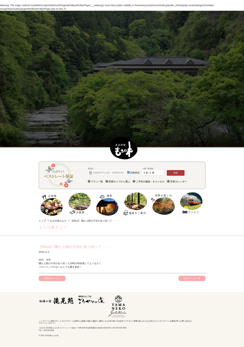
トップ (42, 220)
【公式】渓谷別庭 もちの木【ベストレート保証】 (124, 148)
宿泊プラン (55, 321)
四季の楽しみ (163, 204)
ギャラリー (163, 321)
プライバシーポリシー (47, 323)
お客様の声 (174, 321)
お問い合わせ (185, 321)
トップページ (44, 321)
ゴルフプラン (66, 321)
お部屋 (79, 204)
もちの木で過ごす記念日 (114, 321)
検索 (176, 173)
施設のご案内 (135, 204)
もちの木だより (58, 220)
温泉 (107, 204)
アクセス (191, 204)
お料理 (51, 204)
